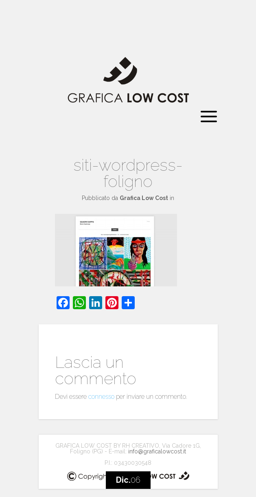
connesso (101, 396)
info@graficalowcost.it (157, 451)
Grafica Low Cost (144, 198)
